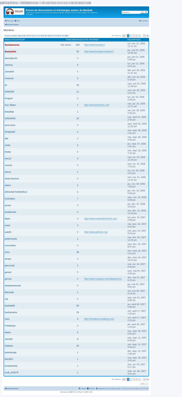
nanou (8, 172)
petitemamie (11, 239)
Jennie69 (9, 71)
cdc (6, 299)
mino (7, 252)
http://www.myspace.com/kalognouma (102, 279)
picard (8, 205)
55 (77, 51)
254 (77, 45)
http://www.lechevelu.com (96, 105)
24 (77, 118)
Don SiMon (10, 105)
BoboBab (9, 112)
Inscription (133, 40)
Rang (69, 40)
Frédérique (10, 325)
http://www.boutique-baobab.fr (99, 51)
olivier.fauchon (12, 178)
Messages (78, 40)
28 (77, 252)
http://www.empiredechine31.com (100, 218)
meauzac (9, 78)
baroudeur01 (11, 58)
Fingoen (9, 98)
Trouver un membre (11, 35)
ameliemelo (10, 212)
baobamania (11, 312)
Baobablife (10, 51)
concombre (10, 245)
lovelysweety (11, 366)
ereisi (7, 225)
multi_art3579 (11, 372)
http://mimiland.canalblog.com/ (99, 319)
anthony (9, 65)
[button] (124, 35)
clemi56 (9, 339)
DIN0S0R (9, 91)
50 (77, 305)
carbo (7, 145)
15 (77, 85)
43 (77, 346)
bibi (6, 138)
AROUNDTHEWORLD (16, 192)
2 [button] (130, 36)
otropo (8, 259)
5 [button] (139, 36)
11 (77, 91)
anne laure (10, 125)
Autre (66, 35)
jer (6, 85)
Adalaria (9, 346)
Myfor (7, 218)
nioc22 (8, 158)
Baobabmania (12, 45)
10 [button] (144, 36)
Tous (19, 35)
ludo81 (8, 232)
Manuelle (9, 292)
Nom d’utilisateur (15, 40)
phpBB (70, 392)
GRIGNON (10, 118)
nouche (8, 165)
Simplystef (10, 132)
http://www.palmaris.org (95, 232)
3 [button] (133, 36)
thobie (8, 152)
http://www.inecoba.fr (94, 45)
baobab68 (10, 305)
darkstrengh (11, 352)
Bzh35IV (9, 359)
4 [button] (136, 36)
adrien (8, 185)
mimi (7, 319)
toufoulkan (10, 198)
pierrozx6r (10, 265)
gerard (8, 272)
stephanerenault (13, 285)
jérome (8, 279)
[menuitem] (17, 20)
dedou (8, 332)
